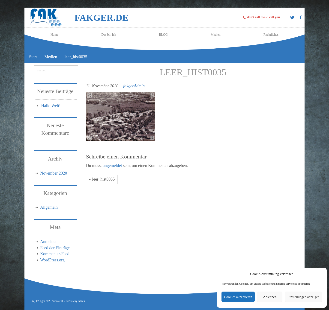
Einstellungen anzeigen (303, 297)
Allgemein (49, 207)
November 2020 (53, 173)
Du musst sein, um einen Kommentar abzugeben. (137, 165)
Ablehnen (269, 297)
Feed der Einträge (55, 248)
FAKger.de (102, 17)
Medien (51, 57)
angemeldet (112, 165)
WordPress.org (52, 260)
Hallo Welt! (51, 105)
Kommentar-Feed (54, 254)
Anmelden (48, 241)
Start (33, 57)
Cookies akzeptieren (238, 297)
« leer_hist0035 (102, 179)
